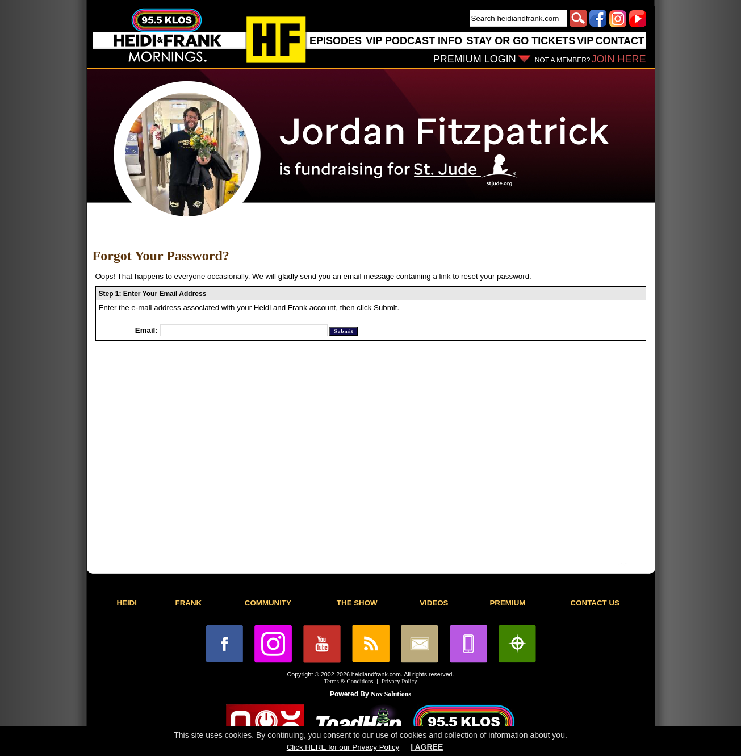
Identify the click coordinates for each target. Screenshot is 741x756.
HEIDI (126, 603)
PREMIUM (507, 603)
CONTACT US (595, 603)
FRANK (188, 603)
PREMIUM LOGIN (474, 59)
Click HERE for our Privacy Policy (343, 747)
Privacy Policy (399, 681)
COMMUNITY (268, 603)
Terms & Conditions (349, 681)
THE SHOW (357, 603)
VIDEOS (434, 603)
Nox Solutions (391, 694)
